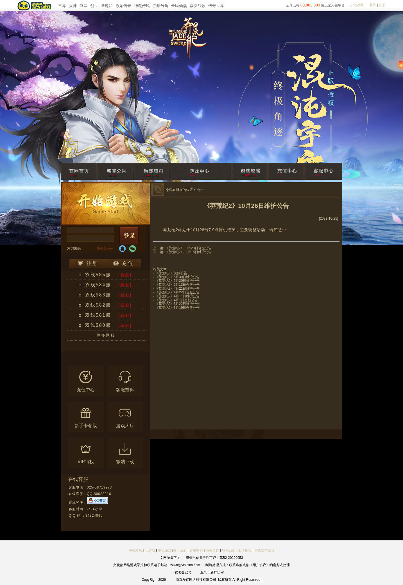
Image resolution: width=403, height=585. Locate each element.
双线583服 (98, 294)
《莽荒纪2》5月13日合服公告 (177, 285)
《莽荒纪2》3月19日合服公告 (177, 308)
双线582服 (98, 305)
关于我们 (180, 550)
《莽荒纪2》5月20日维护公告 (177, 281)
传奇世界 (216, 5)
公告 (200, 190)
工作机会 (245, 550)
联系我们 (229, 550)
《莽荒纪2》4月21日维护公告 (177, 289)
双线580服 (98, 325)
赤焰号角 (160, 5)
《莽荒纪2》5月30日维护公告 (177, 277)
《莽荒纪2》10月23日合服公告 (188, 248)
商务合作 (212, 550)
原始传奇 (123, 5)
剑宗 (83, 5)
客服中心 (196, 550)
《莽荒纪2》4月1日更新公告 (176, 300)
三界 (62, 5)
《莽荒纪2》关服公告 (171, 273)
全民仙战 (179, 5)
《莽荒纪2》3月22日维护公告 (177, 304)
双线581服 (98, 315)
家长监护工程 (264, 550)
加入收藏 (357, 5)
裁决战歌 (197, 5)
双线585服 (98, 274)
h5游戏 (150, 550)
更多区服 (106, 335)
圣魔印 (107, 5)
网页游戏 (135, 550)
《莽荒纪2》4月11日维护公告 (177, 296)
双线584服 (98, 284)
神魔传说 (142, 5)
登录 (372, 5)
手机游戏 (164, 550)
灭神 (73, 5)
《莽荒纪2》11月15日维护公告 (188, 252)
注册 (382, 5)
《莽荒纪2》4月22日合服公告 (177, 292)
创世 (94, 5)
